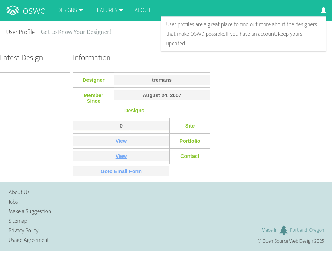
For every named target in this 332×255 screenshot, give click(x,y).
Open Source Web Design (288, 241)
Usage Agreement (29, 240)
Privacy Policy (23, 231)
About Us (19, 192)
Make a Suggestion (30, 211)
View (121, 141)
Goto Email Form (121, 171)
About (143, 10)
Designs (67, 10)
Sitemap (18, 221)
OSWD (34, 10)
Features (105, 10)
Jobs (13, 202)
